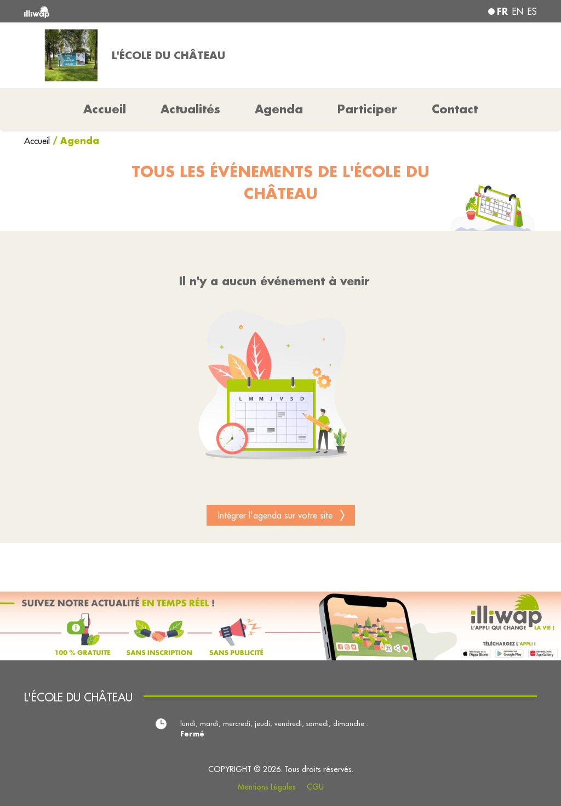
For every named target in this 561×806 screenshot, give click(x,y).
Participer (367, 109)
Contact (455, 109)
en (517, 11)
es (532, 11)
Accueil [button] (104, 109)
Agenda (279, 109)
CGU (315, 787)
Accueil (38, 140)
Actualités (190, 109)
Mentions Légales (267, 787)
